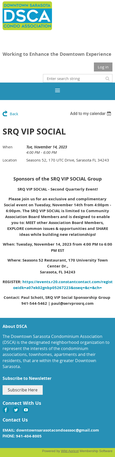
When (8, 147)
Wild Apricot (70, 451)
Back (14, 113)
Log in (103, 66)
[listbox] (91, 113)
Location (10, 160)
